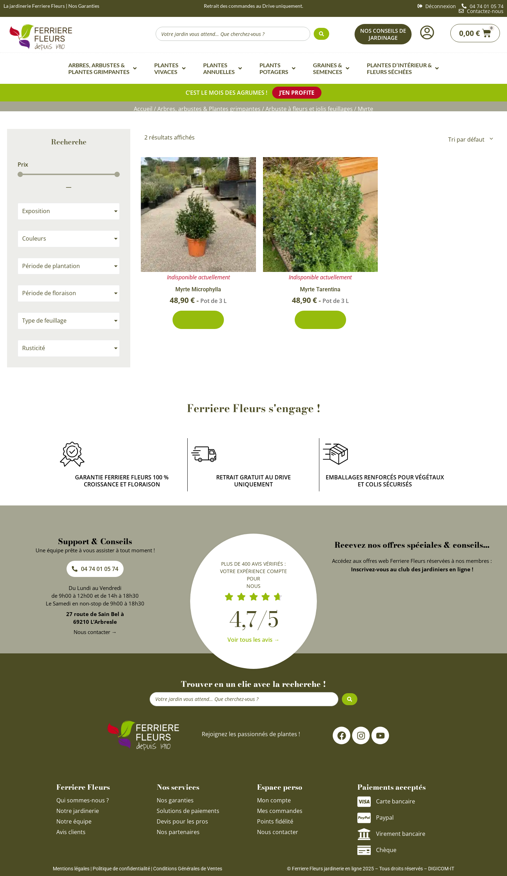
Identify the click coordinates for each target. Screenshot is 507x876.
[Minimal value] (69, 172)
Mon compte (274, 799)
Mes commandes (279, 809)
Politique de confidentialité (121, 867)
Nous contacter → (95, 630)
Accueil (143, 108)
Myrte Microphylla (198, 288)
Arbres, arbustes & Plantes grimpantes (209, 108)
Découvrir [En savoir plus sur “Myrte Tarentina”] (320, 319)
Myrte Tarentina (320, 288)
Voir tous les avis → (253, 638)
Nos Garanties (83, 6)
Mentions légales (71, 867)
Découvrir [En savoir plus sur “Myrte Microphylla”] (198, 319)
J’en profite (296, 92)
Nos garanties (175, 799)
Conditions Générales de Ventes (187, 867)
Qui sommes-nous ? (83, 799)
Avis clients (71, 830)
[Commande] (470, 138)
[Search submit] (321, 34)
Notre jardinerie (77, 809)
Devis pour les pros (182, 820)
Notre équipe (74, 820)
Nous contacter (277, 830)
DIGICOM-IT (441, 867)
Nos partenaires (178, 830)
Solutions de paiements (188, 809)
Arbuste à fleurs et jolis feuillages (309, 108)
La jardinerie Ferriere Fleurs (34, 6)
